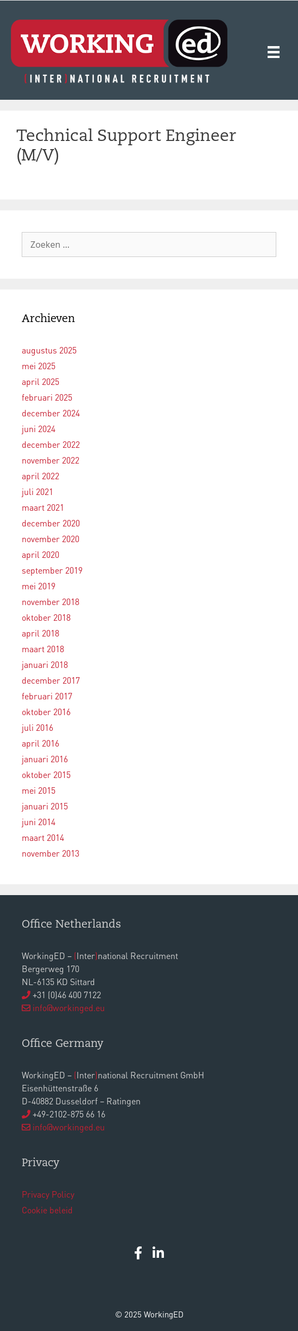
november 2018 (50, 601)
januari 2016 (45, 758)
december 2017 (51, 680)
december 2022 (51, 444)
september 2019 (52, 570)
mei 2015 (38, 790)
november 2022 (50, 460)
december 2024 (51, 413)
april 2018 (40, 633)
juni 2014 (38, 821)
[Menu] (273, 51)
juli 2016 (37, 727)
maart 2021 (43, 507)
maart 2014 (43, 837)
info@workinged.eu (69, 1007)
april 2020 (40, 554)
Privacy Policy (48, 1194)
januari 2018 (45, 664)
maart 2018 (43, 648)
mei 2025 (38, 365)
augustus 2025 (49, 350)
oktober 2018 (46, 617)
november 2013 (50, 853)
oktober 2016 (46, 711)
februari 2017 (47, 696)
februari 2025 (47, 397)
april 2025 (40, 381)
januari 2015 (45, 806)
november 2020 (50, 538)
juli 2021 (37, 491)
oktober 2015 (46, 774)
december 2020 (51, 523)
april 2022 (40, 475)
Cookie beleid (47, 1210)
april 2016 (40, 743)
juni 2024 (38, 428)
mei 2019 (38, 585)
